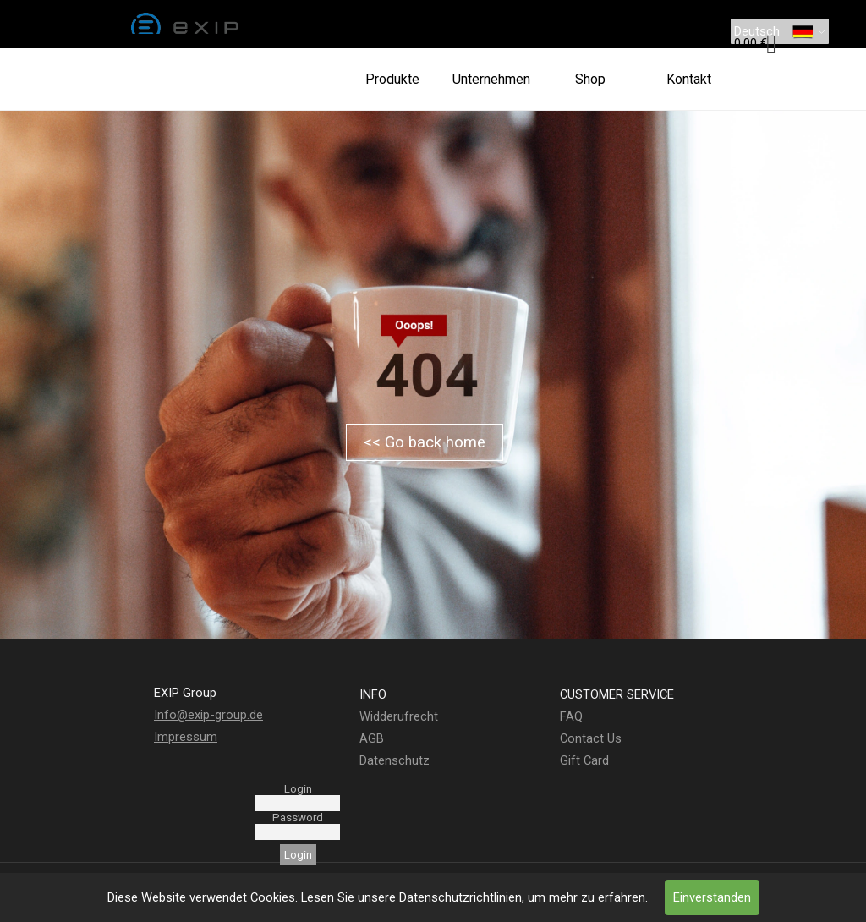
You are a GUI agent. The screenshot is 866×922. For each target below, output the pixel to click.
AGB (371, 738)
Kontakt (688, 79)
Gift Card (584, 760)
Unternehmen (491, 79)
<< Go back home (424, 442)
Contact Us (591, 738)
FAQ (571, 716)
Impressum (185, 736)
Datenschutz (394, 760)
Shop (590, 79)
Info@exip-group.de (208, 714)
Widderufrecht (398, 716)
